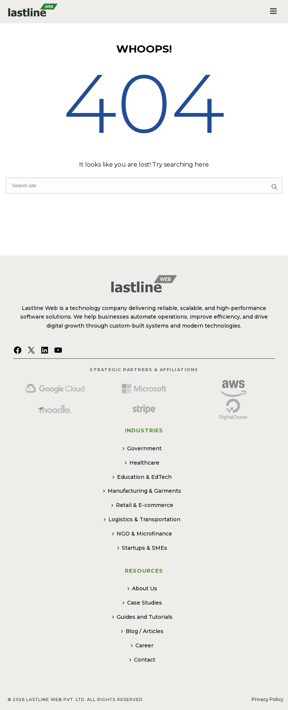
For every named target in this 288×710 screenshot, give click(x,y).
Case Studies (142, 602)
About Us (142, 588)
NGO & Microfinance (142, 533)
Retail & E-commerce (142, 505)
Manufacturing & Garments (142, 490)
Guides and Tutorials (142, 617)
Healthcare (142, 462)
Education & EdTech (142, 477)
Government (142, 448)
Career (142, 645)
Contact (142, 659)
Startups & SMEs (142, 548)
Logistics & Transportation (142, 519)
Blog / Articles (142, 631)
